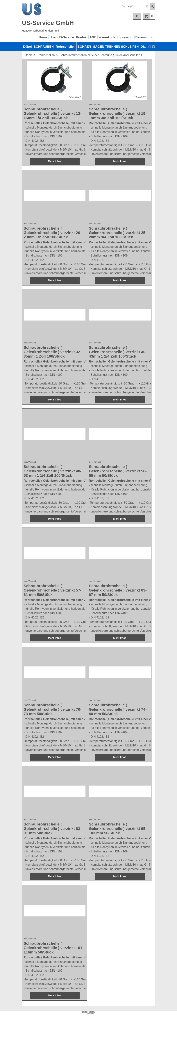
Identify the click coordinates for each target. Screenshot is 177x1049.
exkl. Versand (30, 113)
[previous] (149, 46)
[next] (153, 46)
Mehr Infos (54, 171)
